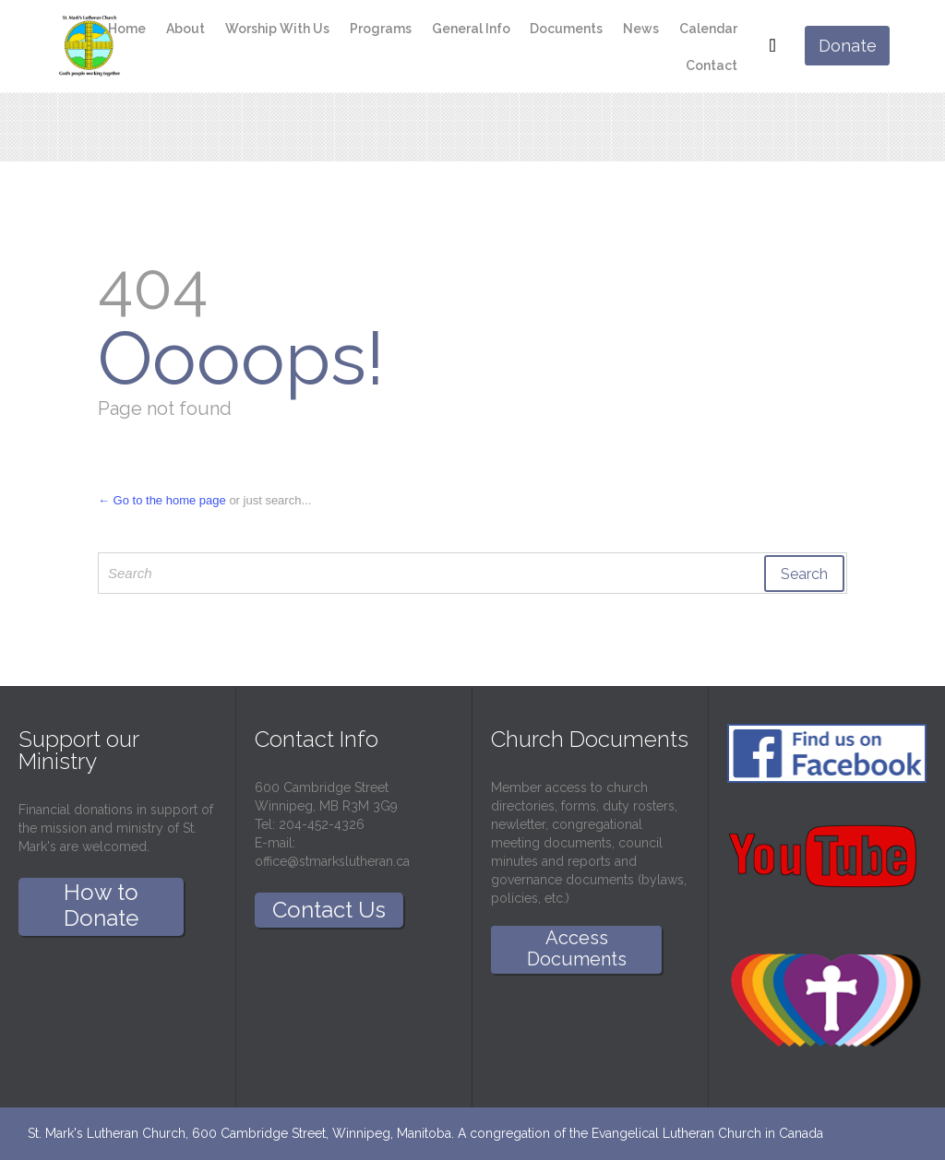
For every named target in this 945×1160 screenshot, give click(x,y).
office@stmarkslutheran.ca (332, 861)
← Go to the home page (162, 500)
